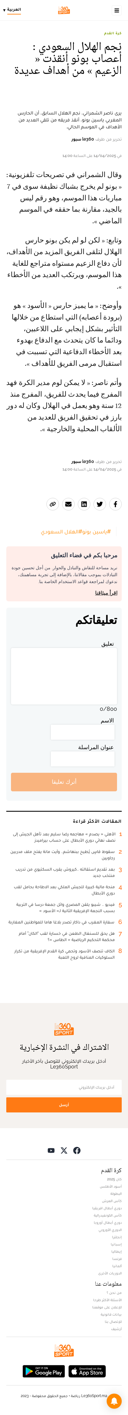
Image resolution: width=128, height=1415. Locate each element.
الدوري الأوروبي (110, 1230)
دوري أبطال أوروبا (108, 1222)
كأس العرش (112, 1201)
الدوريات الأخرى (110, 1273)
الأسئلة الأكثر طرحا (107, 1300)
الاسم (107, 720)
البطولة (116, 1193)
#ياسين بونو (96, 531)
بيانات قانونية (111, 1314)
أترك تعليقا (64, 781)
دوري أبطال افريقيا (107, 1208)
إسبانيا (116, 1244)
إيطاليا (116, 1251)
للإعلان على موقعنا (107, 1307)
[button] (114, 1401)
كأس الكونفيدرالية (108, 1215)
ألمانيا (117, 1266)
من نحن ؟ (114, 1292)
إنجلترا (117, 1237)
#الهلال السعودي (61, 531)
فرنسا (117, 1258)
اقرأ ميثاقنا (106, 593)
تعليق (107, 643)
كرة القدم (113, 33)
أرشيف (116, 1329)
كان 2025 (114, 1179)
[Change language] (13, 10)
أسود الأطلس (111, 1186)
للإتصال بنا (113, 1321)
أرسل (64, 1104)
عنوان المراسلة (96, 747)
